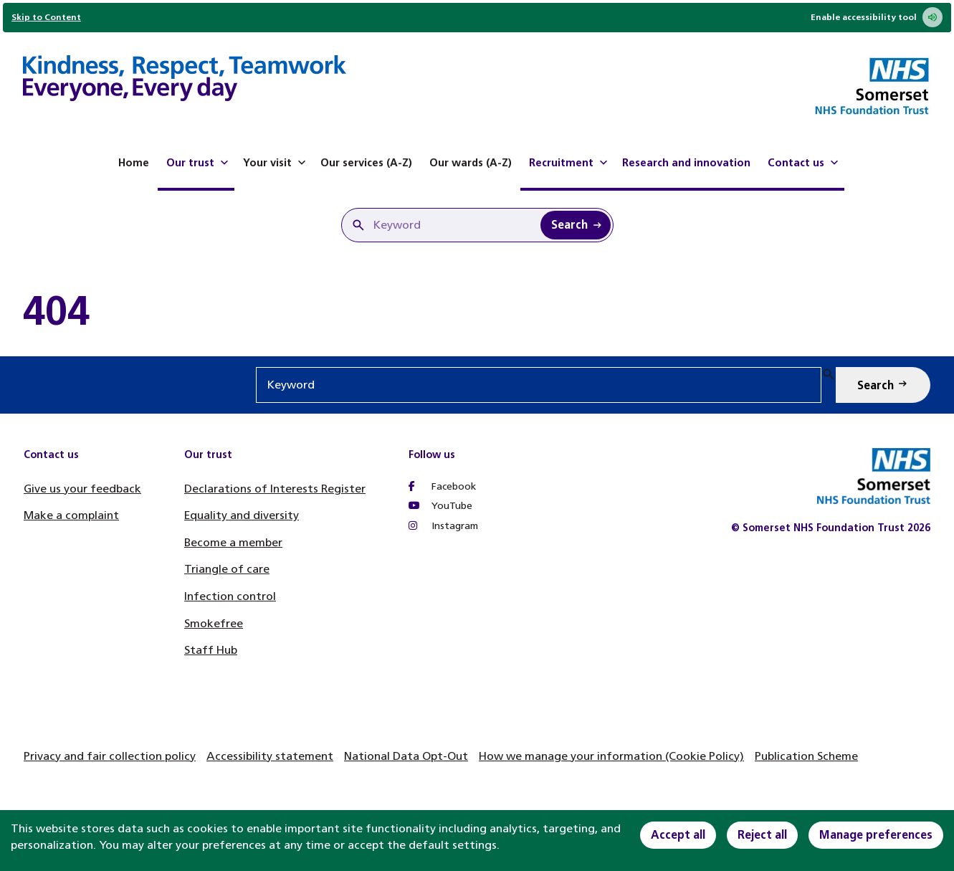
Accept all (678, 835)
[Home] (184, 80)
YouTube (440, 506)
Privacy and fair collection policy (110, 756)
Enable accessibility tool (877, 17)
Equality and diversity (241, 515)
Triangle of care (226, 569)
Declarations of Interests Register (275, 488)
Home (133, 162)
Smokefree (213, 623)
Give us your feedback (82, 488)
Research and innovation (686, 162)
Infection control (230, 596)
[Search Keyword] (575, 225)
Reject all (762, 835)
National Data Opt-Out (406, 756)
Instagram (443, 526)
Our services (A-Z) (366, 162)
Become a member (233, 542)
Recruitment (570, 163)
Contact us (804, 163)
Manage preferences (875, 835)
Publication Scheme (806, 756)
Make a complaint (71, 515)
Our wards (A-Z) (470, 162)
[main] (477, 311)
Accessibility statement (269, 756)
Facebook (442, 486)
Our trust (199, 163)
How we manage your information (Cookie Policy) (611, 756)
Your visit (276, 163)
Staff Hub (210, 650)
